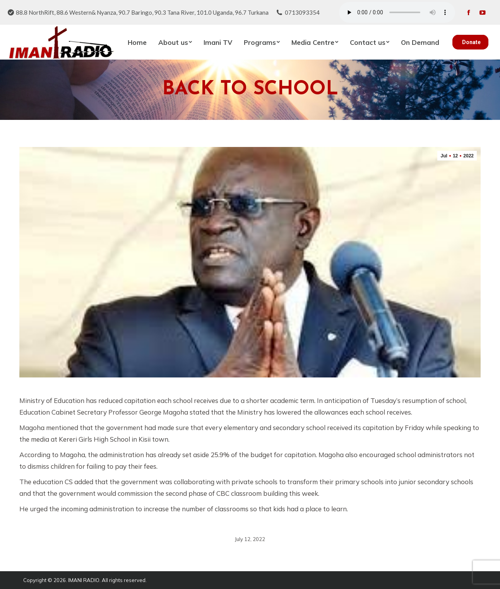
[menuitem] (137, 42)
